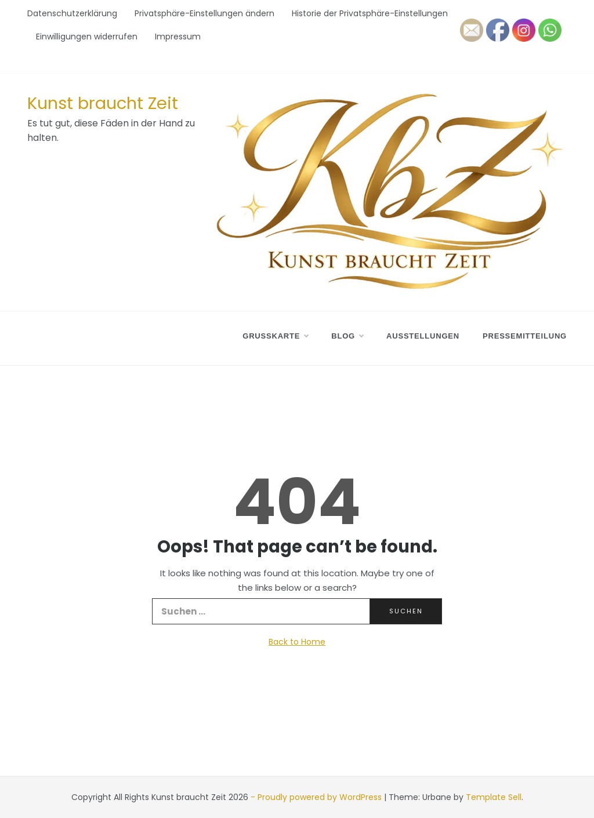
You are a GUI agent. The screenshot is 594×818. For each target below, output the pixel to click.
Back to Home (297, 642)
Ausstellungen (422, 336)
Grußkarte (275, 336)
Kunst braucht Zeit (102, 103)
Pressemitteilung (525, 336)
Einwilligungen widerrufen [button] (86, 36)
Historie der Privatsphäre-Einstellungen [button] (370, 13)
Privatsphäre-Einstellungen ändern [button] (204, 13)
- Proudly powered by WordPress (317, 797)
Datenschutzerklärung (72, 13)
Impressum (178, 36)
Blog (347, 336)
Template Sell (493, 797)
